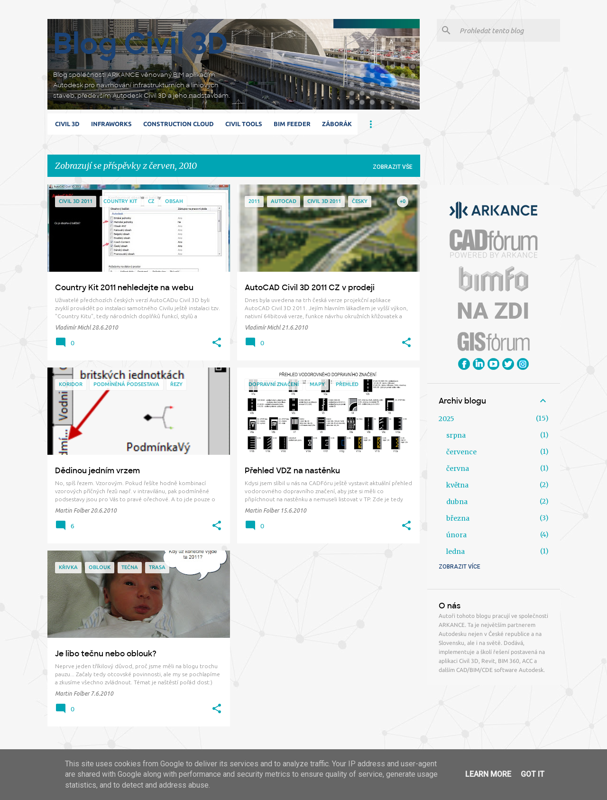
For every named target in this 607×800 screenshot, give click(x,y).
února (456, 535)
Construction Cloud (178, 123)
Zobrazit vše (393, 167)
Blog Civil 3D (140, 43)
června (457, 468)
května (457, 485)
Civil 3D (67, 123)
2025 (446, 418)
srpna (456, 435)
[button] (216, 343)
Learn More (488, 774)
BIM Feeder (292, 123)
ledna (455, 551)
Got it (532, 774)
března (457, 518)
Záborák (337, 123)
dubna (457, 501)
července (461, 452)
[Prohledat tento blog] (508, 30)
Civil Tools (243, 123)
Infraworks (111, 123)
